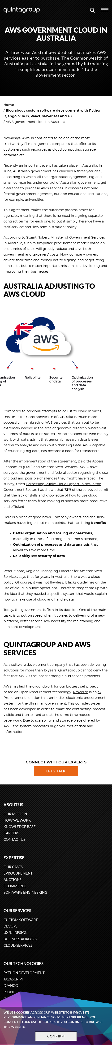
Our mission (15, 814)
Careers (11, 833)
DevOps (10, 926)
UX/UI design (15, 933)
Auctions (13, 880)
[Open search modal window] (92, 10)
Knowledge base (20, 827)
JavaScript (14, 979)
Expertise (14, 858)
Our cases (13, 867)
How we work (17, 820)
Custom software (21, 920)
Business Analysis (20, 939)
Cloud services (18, 945)
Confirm (56, 1036)
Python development (24, 973)
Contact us (14, 839)
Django (11, 986)
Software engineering (25, 892)
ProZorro (80, 692)
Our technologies (23, 964)
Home (9, 105)
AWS (8, 686)
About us (13, 805)
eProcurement (18, 873)
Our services (17, 911)
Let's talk (56, 771)
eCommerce (15, 886)
